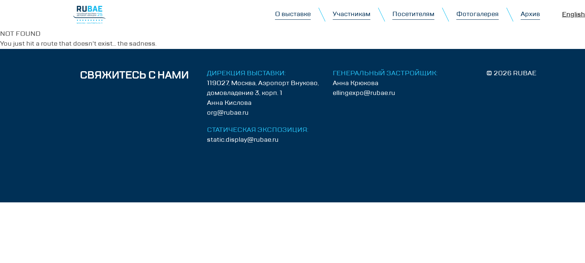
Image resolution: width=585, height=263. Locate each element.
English (573, 14)
